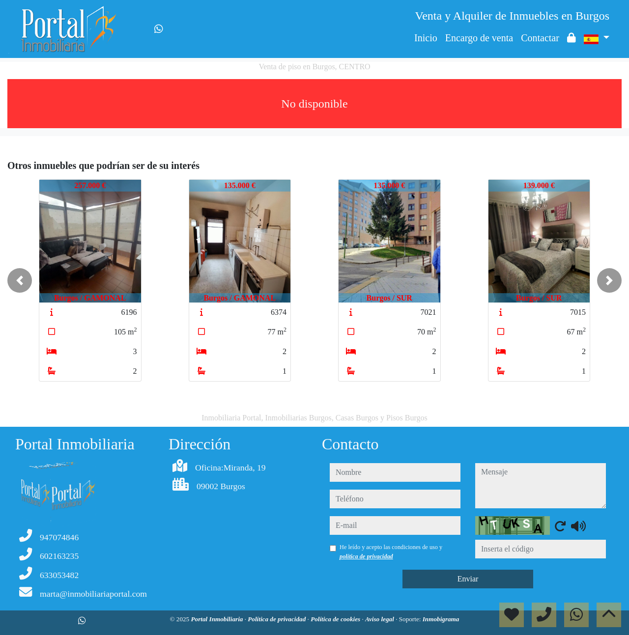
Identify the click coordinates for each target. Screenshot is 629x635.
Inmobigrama (441, 619)
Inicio (425, 37)
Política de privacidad (277, 619)
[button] (19, 280)
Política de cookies (336, 619)
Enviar (468, 579)
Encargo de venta (479, 37)
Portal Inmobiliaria (218, 619)
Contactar (540, 37)
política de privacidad (366, 556)
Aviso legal (380, 619)
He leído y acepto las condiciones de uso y (391, 551)
